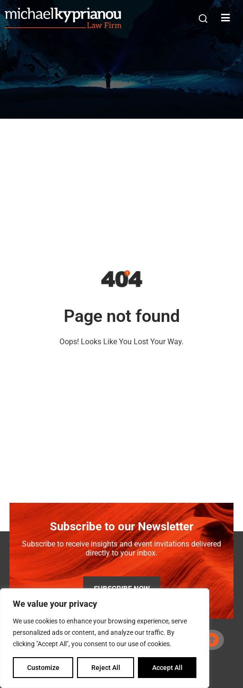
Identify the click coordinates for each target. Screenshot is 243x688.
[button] (203, 18)
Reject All (105, 667)
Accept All (167, 667)
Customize (43, 667)
